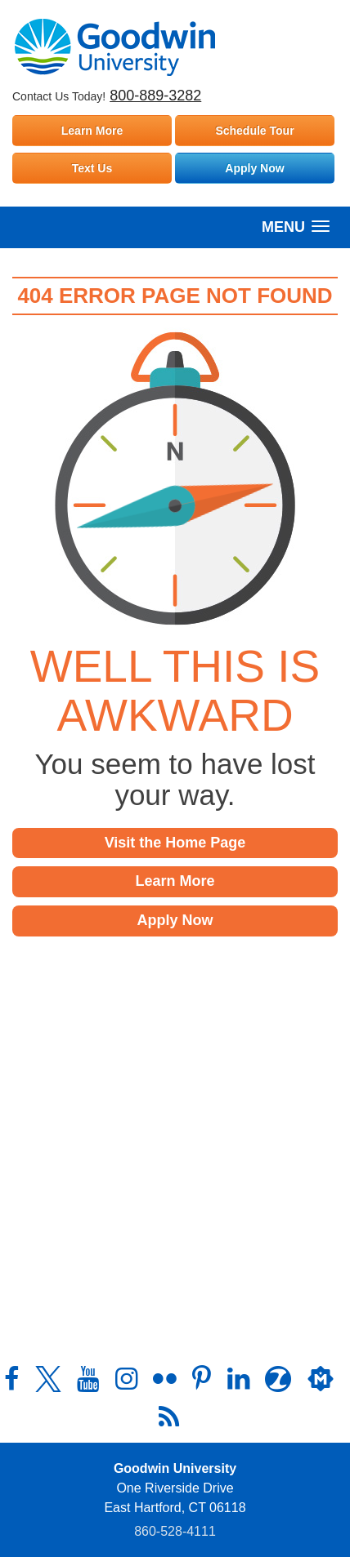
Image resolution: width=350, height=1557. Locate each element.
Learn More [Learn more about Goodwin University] (92, 130)
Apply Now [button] (175, 920)
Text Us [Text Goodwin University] (92, 168)
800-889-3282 (155, 95)
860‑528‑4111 (175, 1531)
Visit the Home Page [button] (175, 842)
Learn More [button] (174, 881)
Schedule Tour (254, 130)
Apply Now (254, 168)
